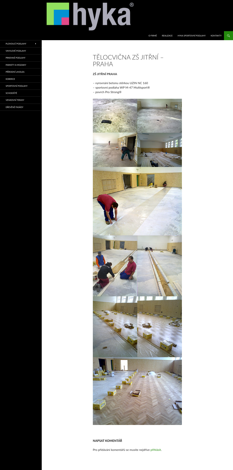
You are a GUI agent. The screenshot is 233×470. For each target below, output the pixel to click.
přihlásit (156, 449)
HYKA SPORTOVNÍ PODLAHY (192, 35)
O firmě (152, 35)
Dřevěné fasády (14, 107)
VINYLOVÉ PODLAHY (16, 51)
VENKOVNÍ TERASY (15, 100)
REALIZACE (167, 35)
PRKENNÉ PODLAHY (15, 57)
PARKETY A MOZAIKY (16, 65)
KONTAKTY (216, 35)
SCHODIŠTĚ (11, 93)
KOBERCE (10, 79)
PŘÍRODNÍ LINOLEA (15, 72)
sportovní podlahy (17, 86)
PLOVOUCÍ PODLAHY (16, 43)
